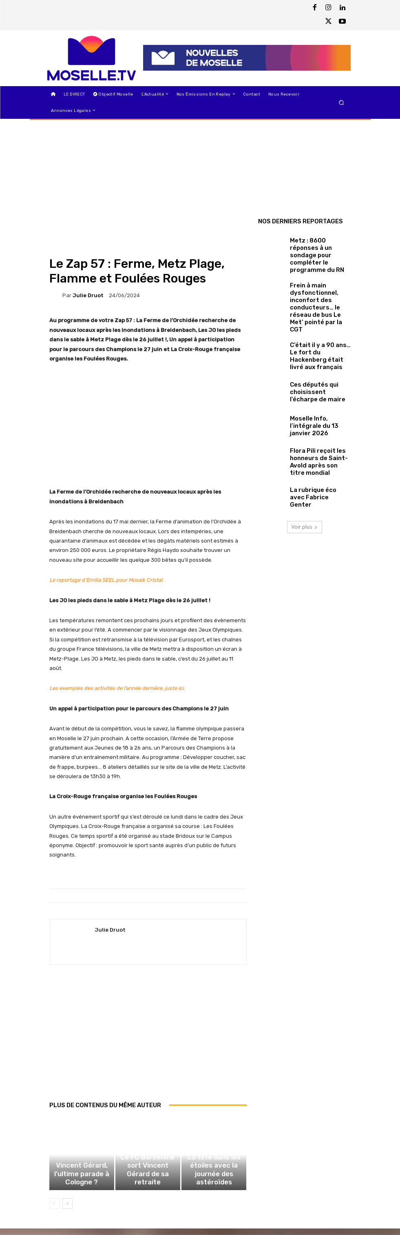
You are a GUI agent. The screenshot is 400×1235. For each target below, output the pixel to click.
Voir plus (305, 484)
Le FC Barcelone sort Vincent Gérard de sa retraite (148, 1184)
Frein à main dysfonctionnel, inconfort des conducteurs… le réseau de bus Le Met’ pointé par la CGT (319, 284)
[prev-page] (54, 1210)
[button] (341, 102)
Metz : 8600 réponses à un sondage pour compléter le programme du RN (319, 249)
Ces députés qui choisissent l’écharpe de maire (318, 352)
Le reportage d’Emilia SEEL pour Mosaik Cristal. (106, 580)
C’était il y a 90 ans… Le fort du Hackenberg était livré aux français (319, 319)
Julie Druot (88, 295)
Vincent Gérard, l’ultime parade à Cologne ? (81, 1187)
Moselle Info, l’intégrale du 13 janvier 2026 (317, 386)
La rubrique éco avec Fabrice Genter (313, 454)
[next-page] (67, 1210)
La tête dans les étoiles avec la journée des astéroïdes (214, 1184)
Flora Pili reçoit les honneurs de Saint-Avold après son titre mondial (319, 421)
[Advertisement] (148, 1041)
